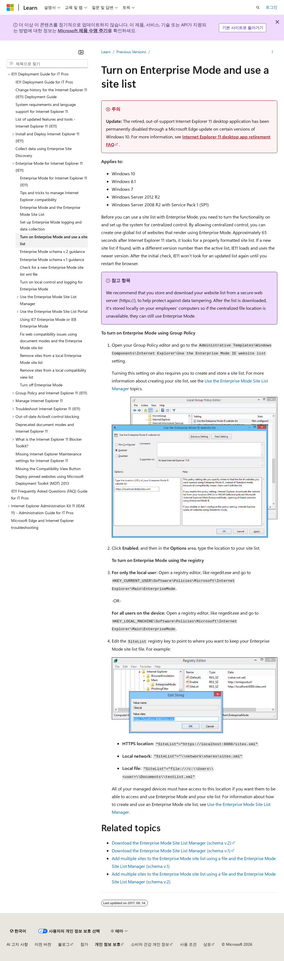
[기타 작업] (272, 51)
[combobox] (47, 63)
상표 (207, 944)
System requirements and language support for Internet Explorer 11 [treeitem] (46, 108)
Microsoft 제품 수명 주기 (83, 30)
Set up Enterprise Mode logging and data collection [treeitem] (51, 225)
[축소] (81, 52)
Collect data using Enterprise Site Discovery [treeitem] (44, 152)
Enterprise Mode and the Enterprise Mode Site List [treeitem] (50, 211)
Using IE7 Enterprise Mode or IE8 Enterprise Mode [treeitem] (48, 323)
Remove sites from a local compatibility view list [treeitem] (53, 373)
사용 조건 (188, 944)
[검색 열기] (257, 7)
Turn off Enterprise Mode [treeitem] (41, 384)
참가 (84, 944)
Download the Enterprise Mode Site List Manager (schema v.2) (171, 843)
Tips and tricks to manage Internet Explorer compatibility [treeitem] (49, 196)
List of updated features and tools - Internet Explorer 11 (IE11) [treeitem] (45, 122)
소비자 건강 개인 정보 (150, 944)
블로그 (64, 944)
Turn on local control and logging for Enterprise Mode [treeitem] (51, 285)
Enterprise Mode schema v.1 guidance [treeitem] (52, 259)
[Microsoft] (10, 7)
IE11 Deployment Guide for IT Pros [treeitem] (44, 82)
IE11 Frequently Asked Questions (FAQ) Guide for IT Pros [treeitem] (49, 494)
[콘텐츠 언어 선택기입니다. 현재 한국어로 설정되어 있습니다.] (18, 931)
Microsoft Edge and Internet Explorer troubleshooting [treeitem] (42, 524)
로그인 (271, 7)
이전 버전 (43, 944)
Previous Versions (131, 51)
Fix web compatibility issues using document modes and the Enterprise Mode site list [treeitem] (51, 340)
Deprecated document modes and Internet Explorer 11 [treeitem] (45, 428)
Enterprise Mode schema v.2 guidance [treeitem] (52, 251)
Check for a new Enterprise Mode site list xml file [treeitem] (51, 271)
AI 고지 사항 (17, 944)
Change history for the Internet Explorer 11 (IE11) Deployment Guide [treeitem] (51, 93)
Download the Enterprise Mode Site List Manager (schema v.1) (171, 850)
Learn (106, 51)
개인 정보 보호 (107, 944)
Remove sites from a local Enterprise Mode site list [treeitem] (50, 359)
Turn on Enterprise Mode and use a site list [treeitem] (53, 240)
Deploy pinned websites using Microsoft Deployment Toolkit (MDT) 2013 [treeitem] (49, 480)
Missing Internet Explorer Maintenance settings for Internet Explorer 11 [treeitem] (48, 457)
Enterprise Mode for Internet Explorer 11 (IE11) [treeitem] (53, 181)
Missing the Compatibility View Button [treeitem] (48, 468)
